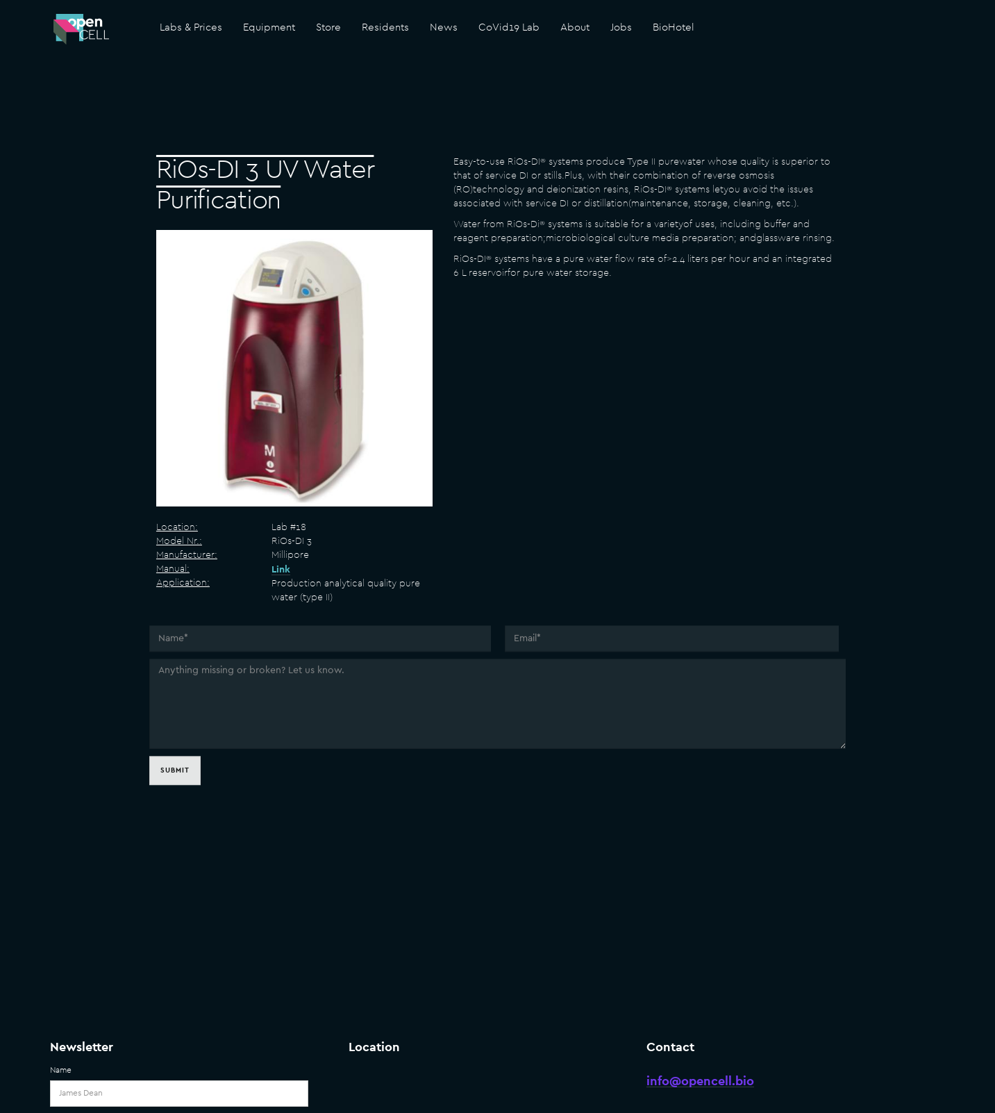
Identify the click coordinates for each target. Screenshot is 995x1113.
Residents (385, 27)
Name (61, 1070)
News (444, 27)
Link (280, 570)
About (575, 27)
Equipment (269, 27)
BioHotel (673, 27)
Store (328, 27)
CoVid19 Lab (509, 27)
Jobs (621, 27)
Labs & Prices (191, 27)
